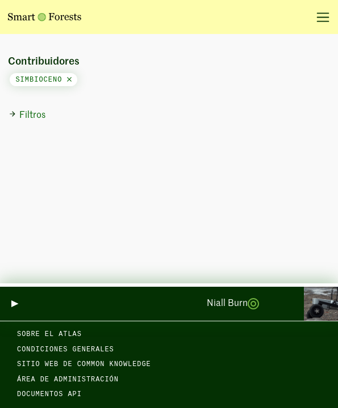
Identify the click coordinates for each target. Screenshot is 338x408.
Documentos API (49, 394)
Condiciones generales (65, 350)
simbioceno (43, 80)
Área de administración (68, 380)
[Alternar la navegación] (319, 17)
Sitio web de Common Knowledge (84, 364)
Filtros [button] (27, 115)
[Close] (69, 80)
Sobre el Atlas (49, 334)
